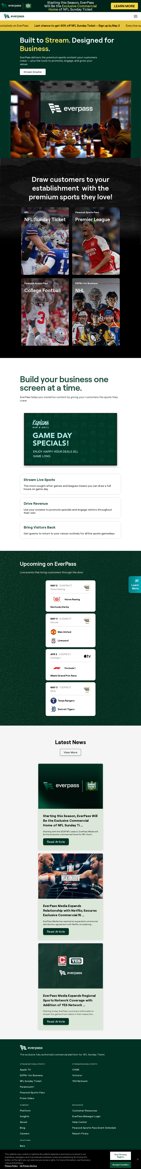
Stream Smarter (33, 71)
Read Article (56, 842)
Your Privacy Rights (120, 1155)
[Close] (137, 1159)
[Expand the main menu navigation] (135, 16)
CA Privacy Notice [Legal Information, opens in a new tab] (28, 1166)
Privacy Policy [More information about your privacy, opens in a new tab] (11, 1166)
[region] (70, 1159)
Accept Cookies (121, 1165)
